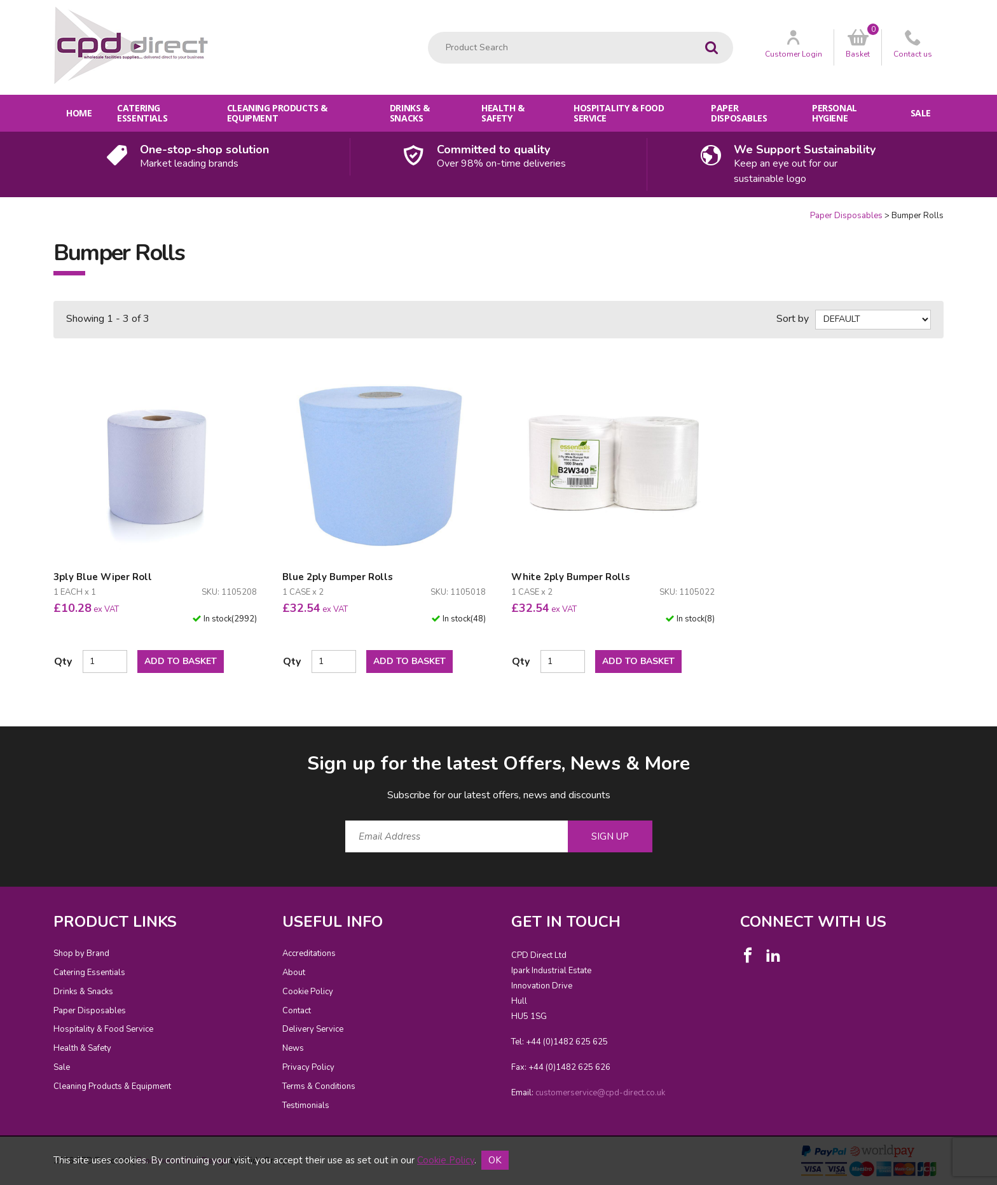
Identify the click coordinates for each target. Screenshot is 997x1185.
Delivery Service (312, 1029)
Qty (63, 662)
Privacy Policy (308, 1067)
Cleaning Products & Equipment (277, 113)
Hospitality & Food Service (619, 113)
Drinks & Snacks (410, 113)
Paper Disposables (739, 113)
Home (79, 113)
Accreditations (309, 953)
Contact (296, 1010)
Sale (921, 113)
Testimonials (305, 1105)
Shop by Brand (81, 953)
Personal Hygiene (834, 113)
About (293, 972)
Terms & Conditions (318, 1086)
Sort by (792, 319)
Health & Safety (503, 113)
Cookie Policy (307, 991)
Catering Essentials (142, 113)
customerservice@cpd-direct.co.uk (600, 1092)
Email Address (28, 740)
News (293, 1048)
